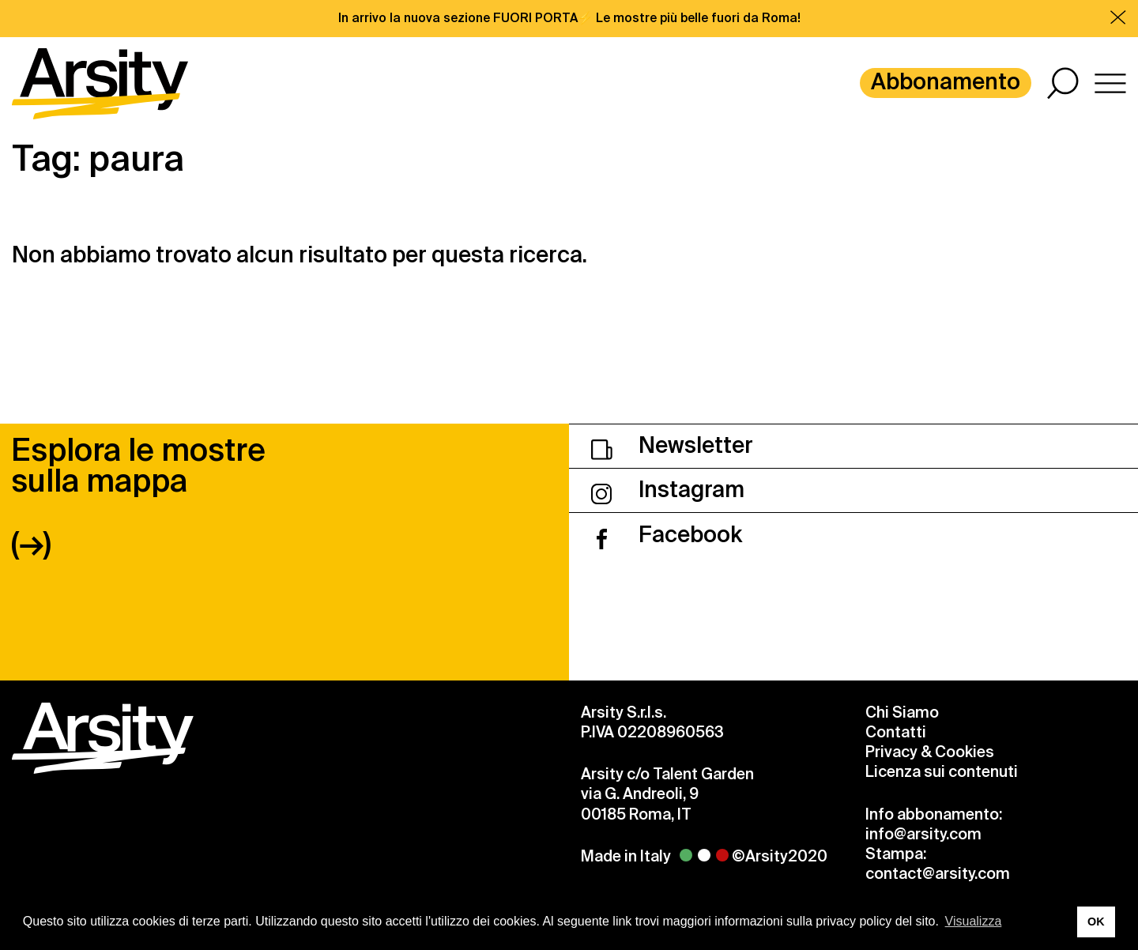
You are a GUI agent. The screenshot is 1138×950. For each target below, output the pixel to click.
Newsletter (672, 445)
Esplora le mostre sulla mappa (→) (138, 497)
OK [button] (1096, 921)
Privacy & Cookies (929, 752)
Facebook (666, 534)
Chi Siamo (902, 712)
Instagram (667, 489)
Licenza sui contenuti (941, 772)
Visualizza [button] (973, 921)
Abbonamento (945, 81)
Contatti (895, 732)
